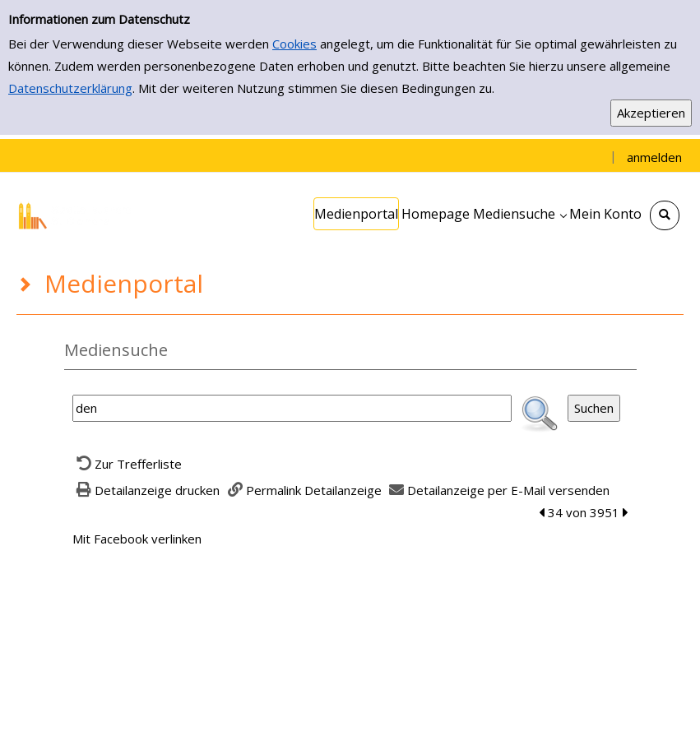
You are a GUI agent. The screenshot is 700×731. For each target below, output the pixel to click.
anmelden (654, 157)
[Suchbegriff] (292, 408)
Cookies (294, 43)
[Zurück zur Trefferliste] (127, 464)
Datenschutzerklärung (70, 88)
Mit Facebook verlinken (137, 538)
